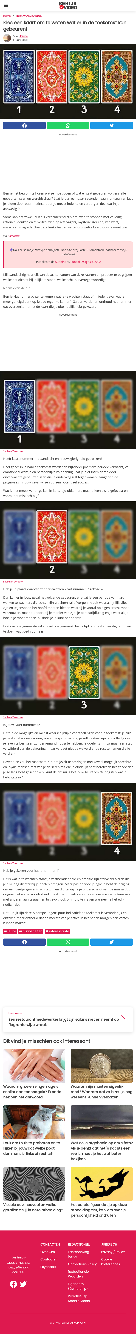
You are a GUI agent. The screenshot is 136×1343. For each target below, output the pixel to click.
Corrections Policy (82, 1264)
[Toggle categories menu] (6, 5)
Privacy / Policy (113, 1252)
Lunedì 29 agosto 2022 (86, 262)
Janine (23, 36)
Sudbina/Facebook (13, 451)
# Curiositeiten (30, 931)
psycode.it (48, 1267)
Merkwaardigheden (29, 15)
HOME (7, 15)
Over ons (47, 1252)
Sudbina (60, 262)
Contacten (48, 1259)
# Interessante (57, 931)
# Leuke (10, 931)
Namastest (13, 235)
